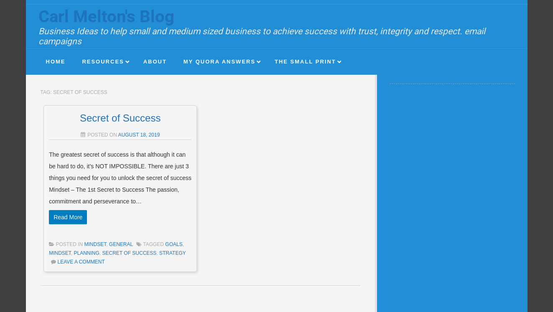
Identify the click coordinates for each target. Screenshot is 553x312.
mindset (60, 253)
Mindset (95, 244)
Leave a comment (80, 262)
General (121, 244)
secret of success (129, 253)
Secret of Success (120, 118)
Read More (68, 217)
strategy (172, 253)
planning (86, 253)
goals (173, 244)
